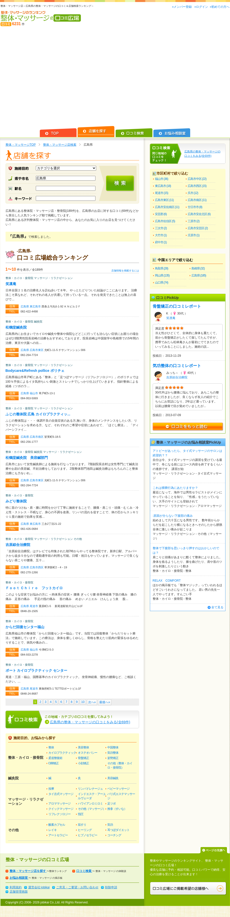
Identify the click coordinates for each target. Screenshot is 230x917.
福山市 (34, 393)
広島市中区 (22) (197, 179)
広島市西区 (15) (197, 186)
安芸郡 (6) (161, 214)
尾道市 (34, 606)
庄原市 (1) (194, 235)
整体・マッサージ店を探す (28, 871)
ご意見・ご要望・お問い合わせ (77, 887)
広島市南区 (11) (197, 200)
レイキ (52, 830)
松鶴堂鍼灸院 (16, 327)
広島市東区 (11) (164, 200)
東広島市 (36, 306)
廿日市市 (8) (195, 207)
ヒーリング (85, 830)
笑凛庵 (11, 284)
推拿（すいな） (117, 809)
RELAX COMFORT (167, 580)
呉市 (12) (193, 193)
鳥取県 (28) (161, 268)
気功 (110, 824)
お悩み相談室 (19, 878)
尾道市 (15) (161, 193)
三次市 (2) (161, 228)
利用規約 (16, 887)
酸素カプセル (56, 824)
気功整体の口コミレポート (177, 366)
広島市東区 (37, 349)
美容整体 (83, 747)
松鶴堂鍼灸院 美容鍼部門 (27, 458)
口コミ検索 (84, 871)
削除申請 (111, 887)
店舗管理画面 (19, 891)
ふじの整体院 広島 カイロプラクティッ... (38, 414)
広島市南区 (37, 436)
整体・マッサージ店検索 (59, 144)
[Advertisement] (47, 76)
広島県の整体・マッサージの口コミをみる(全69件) (90, 722)
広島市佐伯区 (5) (165, 221)
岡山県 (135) (162, 275)
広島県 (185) (198, 275)
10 (82, 702)
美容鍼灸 (112, 778)
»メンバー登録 (182, 7)
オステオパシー (87, 752)
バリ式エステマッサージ (121, 796)
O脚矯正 (53, 763)
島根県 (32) (198, 268)
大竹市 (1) (161, 235)
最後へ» (104, 702)
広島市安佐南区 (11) (167, 207)
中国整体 (112, 747)
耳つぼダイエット (118, 830)
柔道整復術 (55, 758)
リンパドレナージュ (90, 788)
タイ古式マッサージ (60, 794)
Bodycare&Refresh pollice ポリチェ (35, 371)
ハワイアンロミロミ (90, 803)
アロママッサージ (59, 803)
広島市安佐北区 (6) (199, 214)
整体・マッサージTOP (21, 144)
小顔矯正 (83, 763)
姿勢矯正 (112, 758)
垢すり (82, 824)
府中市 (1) (161, 242)
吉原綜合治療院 (18, 545)
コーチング (114, 835)
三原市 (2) (194, 221)
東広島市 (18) (163, 186)
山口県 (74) (161, 282)
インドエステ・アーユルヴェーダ (92, 796)
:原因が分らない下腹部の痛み (173, 515)
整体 (51, 747)
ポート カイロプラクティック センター (37, 670)
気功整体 (112, 752)
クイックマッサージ (60, 809)
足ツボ (111, 803)
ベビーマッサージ (118, 788)
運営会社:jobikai (39, 887)
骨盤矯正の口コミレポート (177, 306)
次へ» (92, 702)
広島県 (25, 306)
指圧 (80, 814)
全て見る (217, 607)
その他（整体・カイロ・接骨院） (119, 765)
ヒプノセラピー (87, 835)
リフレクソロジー (59, 814)
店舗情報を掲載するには (125, 270)
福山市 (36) (161, 179)
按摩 (51, 788)
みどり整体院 (16, 501)
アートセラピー (58, 835)
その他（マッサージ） (92, 809)
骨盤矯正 (83, 758)
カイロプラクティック (62, 752)
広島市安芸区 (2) (198, 228)
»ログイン (201, 7)
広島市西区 (37, 567)
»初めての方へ (220, 7)
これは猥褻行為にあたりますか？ (175, 488)
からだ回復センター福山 (25, 627)
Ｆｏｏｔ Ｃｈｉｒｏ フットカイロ (34, 588)
